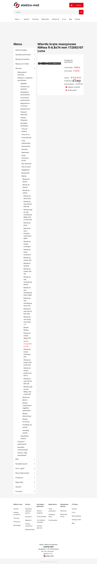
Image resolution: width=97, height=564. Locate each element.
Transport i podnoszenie (22, 443)
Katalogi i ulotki (76, 519)
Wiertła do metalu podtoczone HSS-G (28, 372)
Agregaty (23, 83)
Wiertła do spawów (27, 264)
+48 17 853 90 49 (49, 551)
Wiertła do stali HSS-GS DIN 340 (28, 204)
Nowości (18, 487)
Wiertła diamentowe (26, 415)
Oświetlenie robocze (24, 437)
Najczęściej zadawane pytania (28, 511)
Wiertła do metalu (26, 191)
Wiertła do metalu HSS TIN (27, 271)
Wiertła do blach (27, 224)
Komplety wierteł (25, 431)
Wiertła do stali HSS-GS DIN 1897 (28, 311)
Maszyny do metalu (22, 64)
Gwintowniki (26, 146)
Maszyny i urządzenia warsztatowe (25, 79)
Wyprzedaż (19, 482)
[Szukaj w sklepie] (49, 12)
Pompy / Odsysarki (23, 119)
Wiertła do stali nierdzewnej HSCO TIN (28, 302)
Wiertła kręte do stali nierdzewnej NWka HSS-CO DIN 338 (28, 215)
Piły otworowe (26, 164)
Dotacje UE (28, 516)
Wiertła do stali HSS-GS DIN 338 (28, 381)
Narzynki (25, 149)
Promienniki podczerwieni (25, 99)
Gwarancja (63, 511)
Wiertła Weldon (26, 328)
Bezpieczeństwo (30, 529)
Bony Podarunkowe (22, 473)
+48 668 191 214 (47, 553)
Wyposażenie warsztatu (22, 73)
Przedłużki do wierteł (27, 426)
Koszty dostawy (41, 516)
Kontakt (74, 509)
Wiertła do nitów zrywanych (27, 252)
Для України (17, 525)
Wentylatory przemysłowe (25, 93)
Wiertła (24, 176)
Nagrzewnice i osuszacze (25, 104)
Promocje (19, 491)
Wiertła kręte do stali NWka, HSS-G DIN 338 (28, 390)
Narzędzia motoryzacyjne (23, 448)
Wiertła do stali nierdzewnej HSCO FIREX (28, 291)
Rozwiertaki (26, 173)
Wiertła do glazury (26, 398)
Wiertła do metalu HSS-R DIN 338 (28, 362)
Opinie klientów (76, 516)
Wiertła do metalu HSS (27, 259)
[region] (48, 29)
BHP (17, 459)
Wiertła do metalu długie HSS (27, 335)
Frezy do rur (26, 134)
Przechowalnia (52, 520)
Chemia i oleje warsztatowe (22, 454)
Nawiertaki (25, 152)
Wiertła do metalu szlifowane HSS (27, 353)
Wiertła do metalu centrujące (27, 243)
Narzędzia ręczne (21, 464)
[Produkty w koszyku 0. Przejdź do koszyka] (76, 5)
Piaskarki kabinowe (23, 113)
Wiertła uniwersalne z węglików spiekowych (27, 406)
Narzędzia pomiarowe (23, 55)
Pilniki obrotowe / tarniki (25, 157)
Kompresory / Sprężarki (25, 87)
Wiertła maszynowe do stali (28, 343)
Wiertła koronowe (26, 420)
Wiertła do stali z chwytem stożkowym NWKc (27, 233)
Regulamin (28, 520)
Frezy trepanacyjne (26, 142)
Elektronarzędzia (21, 50)
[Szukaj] (81, 12)
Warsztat (19, 68)
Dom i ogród (20, 468)
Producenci (19, 478)
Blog (73, 523)
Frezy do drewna (24, 130)
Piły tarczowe (26, 167)
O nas (73, 512)
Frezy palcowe (26, 137)
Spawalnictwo (25, 109)
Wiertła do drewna (26, 186)
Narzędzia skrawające (24, 124)
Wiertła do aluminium (27, 197)
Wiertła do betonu (26, 180)
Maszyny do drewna (22, 59)
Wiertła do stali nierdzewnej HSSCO (28, 280)
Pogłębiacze (26, 170)
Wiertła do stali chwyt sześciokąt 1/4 (27, 320)
